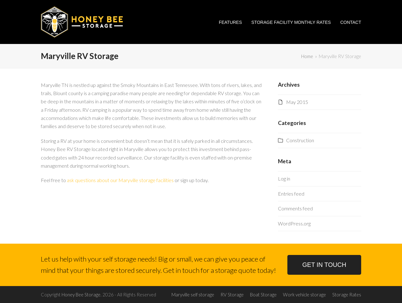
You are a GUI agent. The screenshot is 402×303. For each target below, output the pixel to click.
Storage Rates (346, 294)
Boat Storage (263, 294)
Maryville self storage (192, 294)
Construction (300, 140)
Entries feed (291, 194)
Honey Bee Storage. (81, 294)
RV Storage (232, 294)
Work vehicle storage (304, 294)
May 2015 (297, 102)
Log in (284, 178)
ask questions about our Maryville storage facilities (120, 180)
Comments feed (295, 208)
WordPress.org (294, 223)
